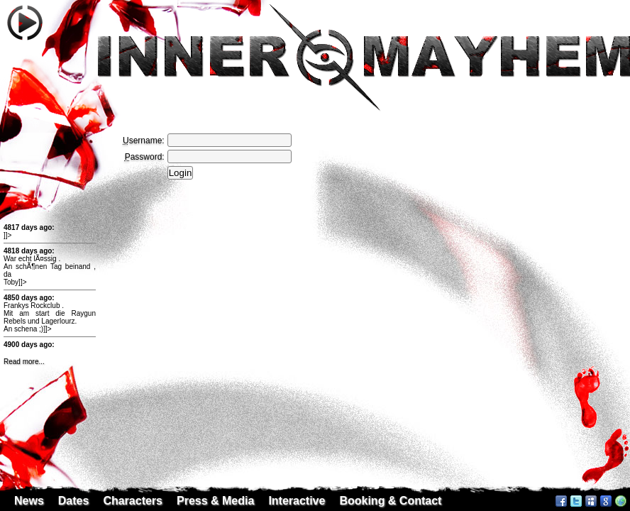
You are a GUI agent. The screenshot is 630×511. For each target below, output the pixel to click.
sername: (144, 140)
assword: (145, 157)
